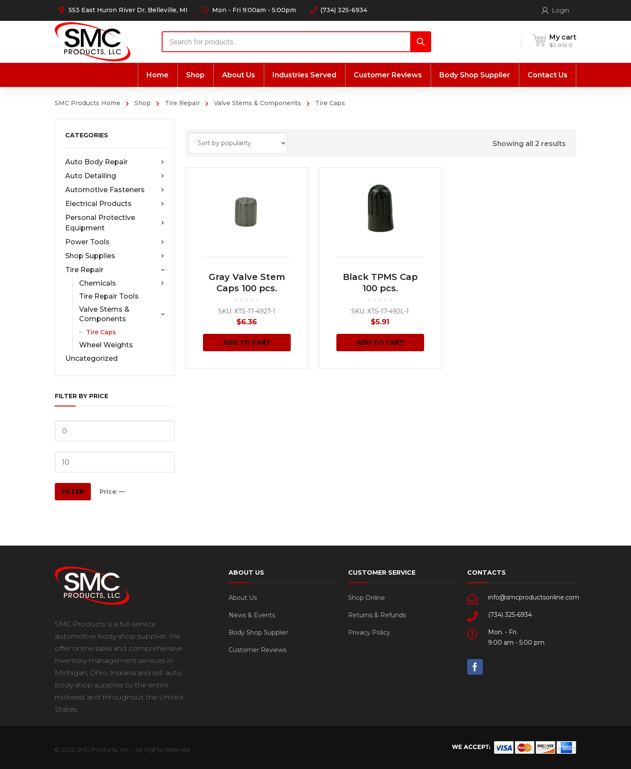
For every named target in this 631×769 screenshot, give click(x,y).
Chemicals (121, 283)
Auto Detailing (114, 176)
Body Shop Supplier (258, 632)
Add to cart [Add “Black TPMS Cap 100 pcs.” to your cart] (380, 342)
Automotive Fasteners (114, 190)
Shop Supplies (114, 256)
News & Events (252, 615)
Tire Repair (182, 103)
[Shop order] (238, 143)
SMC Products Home (87, 103)
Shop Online (366, 598)
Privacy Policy (369, 632)
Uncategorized (91, 358)
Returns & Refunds (377, 615)
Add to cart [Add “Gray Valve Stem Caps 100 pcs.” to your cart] (247, 342)
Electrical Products (114, 204)
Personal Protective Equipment (114, 222)
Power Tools (114, 242)
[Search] (420, 41)
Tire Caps (101, 332)
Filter (73, 492)
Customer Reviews (257, 650)
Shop (142, 103)
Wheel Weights (106, 345)
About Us (243, 598)
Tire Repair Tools (109, 296)
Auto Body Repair (114, 162)
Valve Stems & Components (257, 103)
